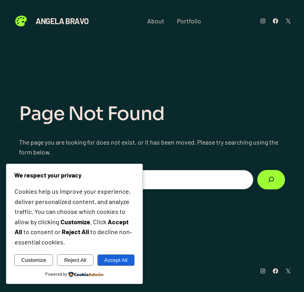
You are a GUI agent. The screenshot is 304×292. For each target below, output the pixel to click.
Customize (33, 260)
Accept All (115, 260)
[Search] (271, 179)
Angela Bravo (62, 21)
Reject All (75, 260)
